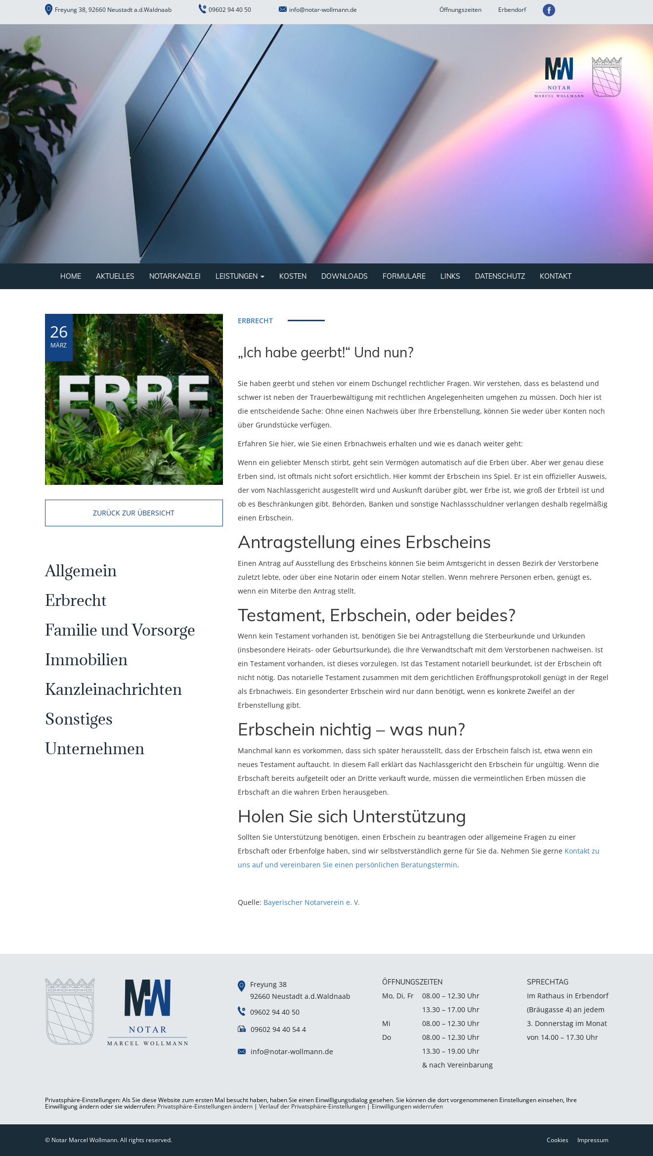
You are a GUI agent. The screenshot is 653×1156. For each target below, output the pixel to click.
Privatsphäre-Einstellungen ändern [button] (205, 1106)
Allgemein (81, 570)
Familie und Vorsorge (120, 630)
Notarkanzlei (175, 276)
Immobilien (86, 659)
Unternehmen (94, 748)
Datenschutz (500, 276)
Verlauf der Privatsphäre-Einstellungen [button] (312, 1106)
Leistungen (240, 276)
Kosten (292, 276)
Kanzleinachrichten (113, 689)
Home (70, 276)
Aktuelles (115, 276)
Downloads (344, 276)
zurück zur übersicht (133, 512)
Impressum (593, 1140)
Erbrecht (76, 600)
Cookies (557, 1140)
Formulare (404, 276)
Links (450, 276)
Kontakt (555, 276)
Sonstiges (79, 719)
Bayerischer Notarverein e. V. (311, 902)
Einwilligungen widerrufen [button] (407, 1106)
